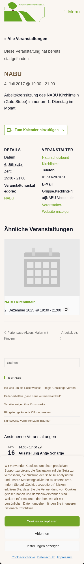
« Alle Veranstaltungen (25, 38)
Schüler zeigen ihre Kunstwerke (24, 404)
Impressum (64, 557)
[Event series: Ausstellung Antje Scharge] (39, 447)
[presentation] (42, 267)
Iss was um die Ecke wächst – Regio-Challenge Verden (40, 387)
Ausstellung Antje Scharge (41, 453)
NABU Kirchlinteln (20, 302)
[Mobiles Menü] (72, 11)
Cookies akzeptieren (42, 521)
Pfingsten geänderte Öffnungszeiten (27, 412)
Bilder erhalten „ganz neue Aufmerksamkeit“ (32, 396)
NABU (9, 198)
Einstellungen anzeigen (42, 546)
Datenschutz (46, 557)
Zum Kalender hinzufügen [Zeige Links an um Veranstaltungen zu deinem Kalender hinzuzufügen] (36, 130)
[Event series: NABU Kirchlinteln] (66, 309)
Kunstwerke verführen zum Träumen (27, 420)
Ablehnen (42, 533)
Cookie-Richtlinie (23, 557)
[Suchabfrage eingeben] (42, 362)
